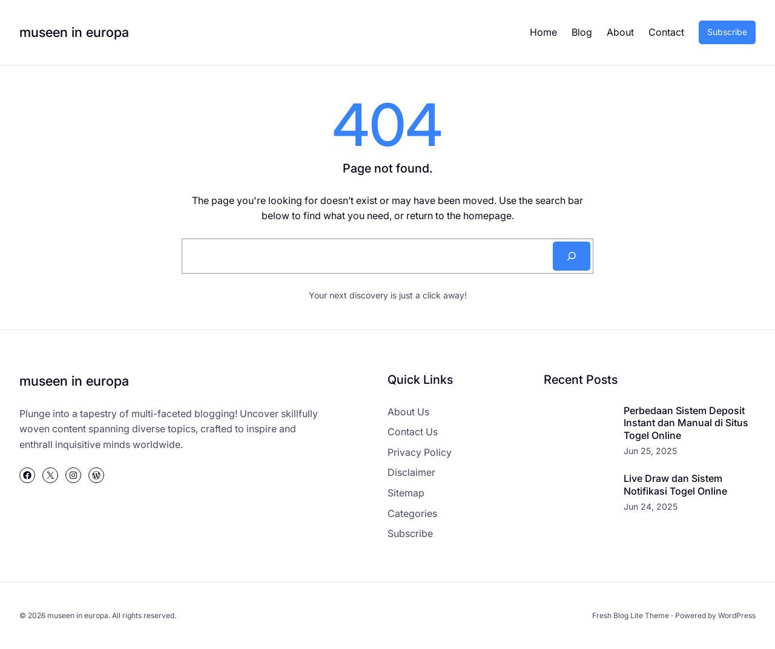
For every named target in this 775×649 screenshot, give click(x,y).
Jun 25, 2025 (650, 451)
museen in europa (74, 32)
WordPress (737, 615)
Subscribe (727, 32)
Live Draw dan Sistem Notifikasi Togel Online (675, 484)
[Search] (571, 256)
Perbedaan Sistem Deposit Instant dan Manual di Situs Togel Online (686, 423)
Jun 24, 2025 (651, 506)
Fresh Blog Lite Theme (630, 615)
